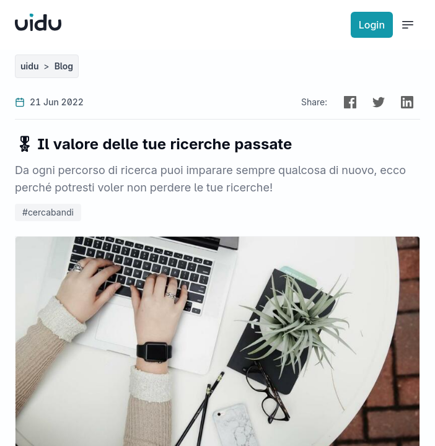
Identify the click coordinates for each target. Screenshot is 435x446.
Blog (64, 66)
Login (372, 25)
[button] (350, 102)
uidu (29, 66)
